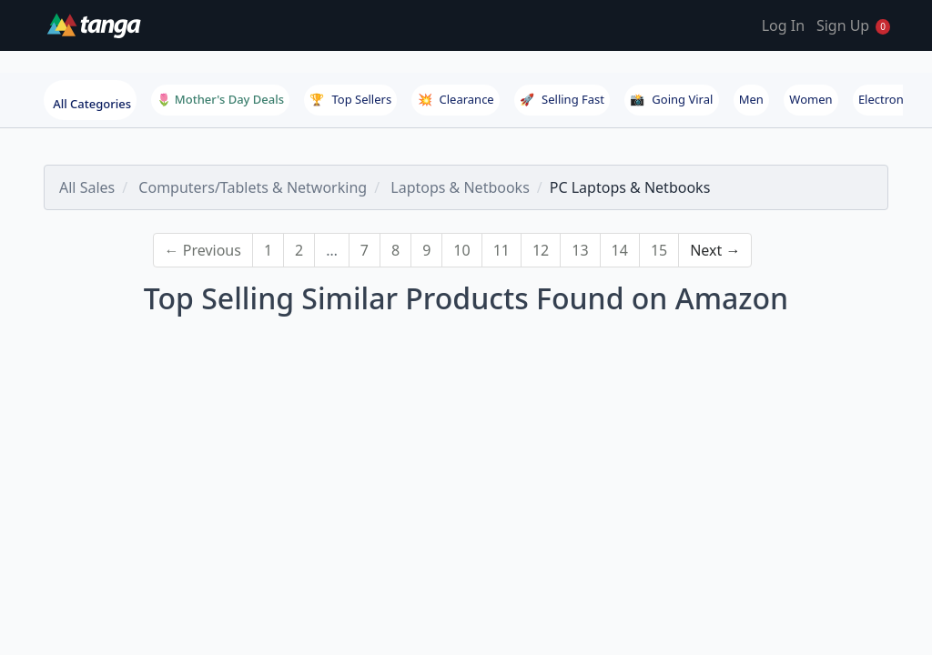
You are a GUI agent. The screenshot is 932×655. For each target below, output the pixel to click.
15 (659, 250)
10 (461, 250)
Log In (783, 25)
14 (620, 250)
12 (540, 250)
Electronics (888, 99)
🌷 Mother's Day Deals (220, 99)
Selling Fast (562, 99)
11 (501, 250)
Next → (715, 250)
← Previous (203, 250)
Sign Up (842, 25)
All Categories (92, 104)
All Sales (87, 187)
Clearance (456, 99)
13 (580, 250)
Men (751, 99)
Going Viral (671, 99)
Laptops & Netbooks (460, 187)
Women (810, 99)
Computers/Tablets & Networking (252, 187)
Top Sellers (350, 99)
